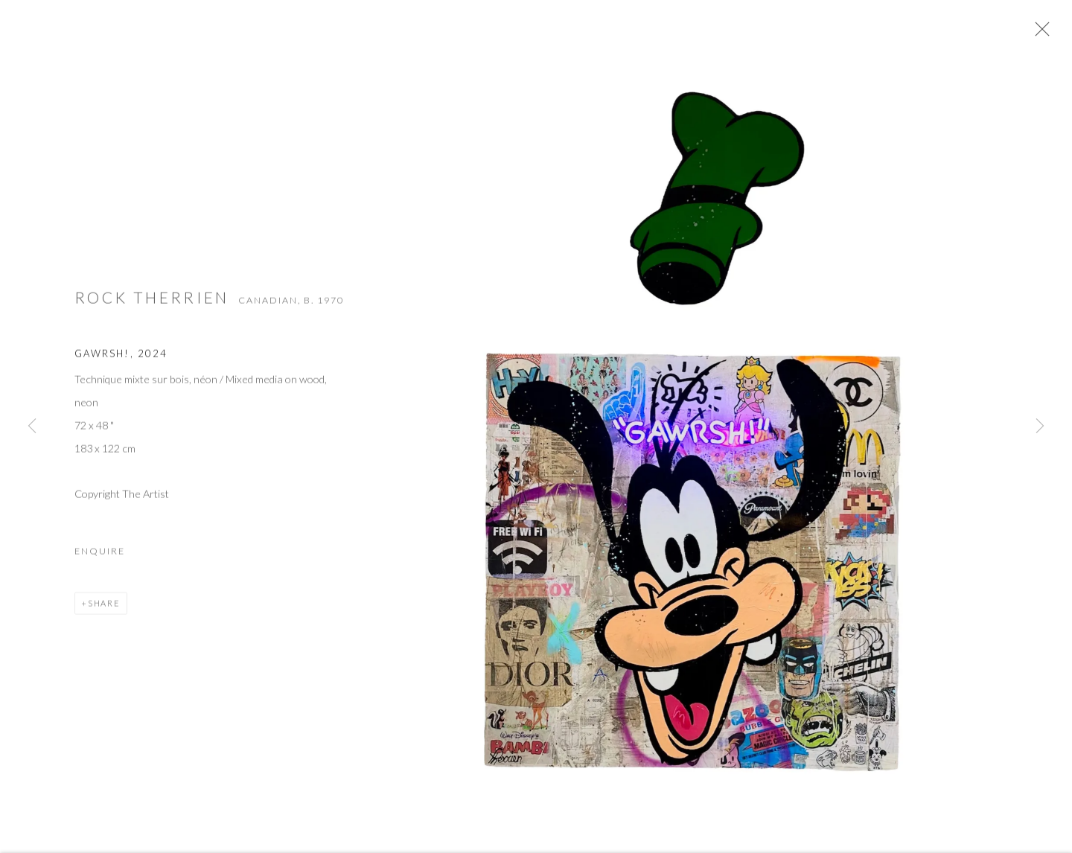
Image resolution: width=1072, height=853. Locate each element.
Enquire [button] (99, 559)
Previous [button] (32, 426)
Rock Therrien (151, 306)
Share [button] (104, 611)
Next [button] (1040, 426)
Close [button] (1045, 33)
